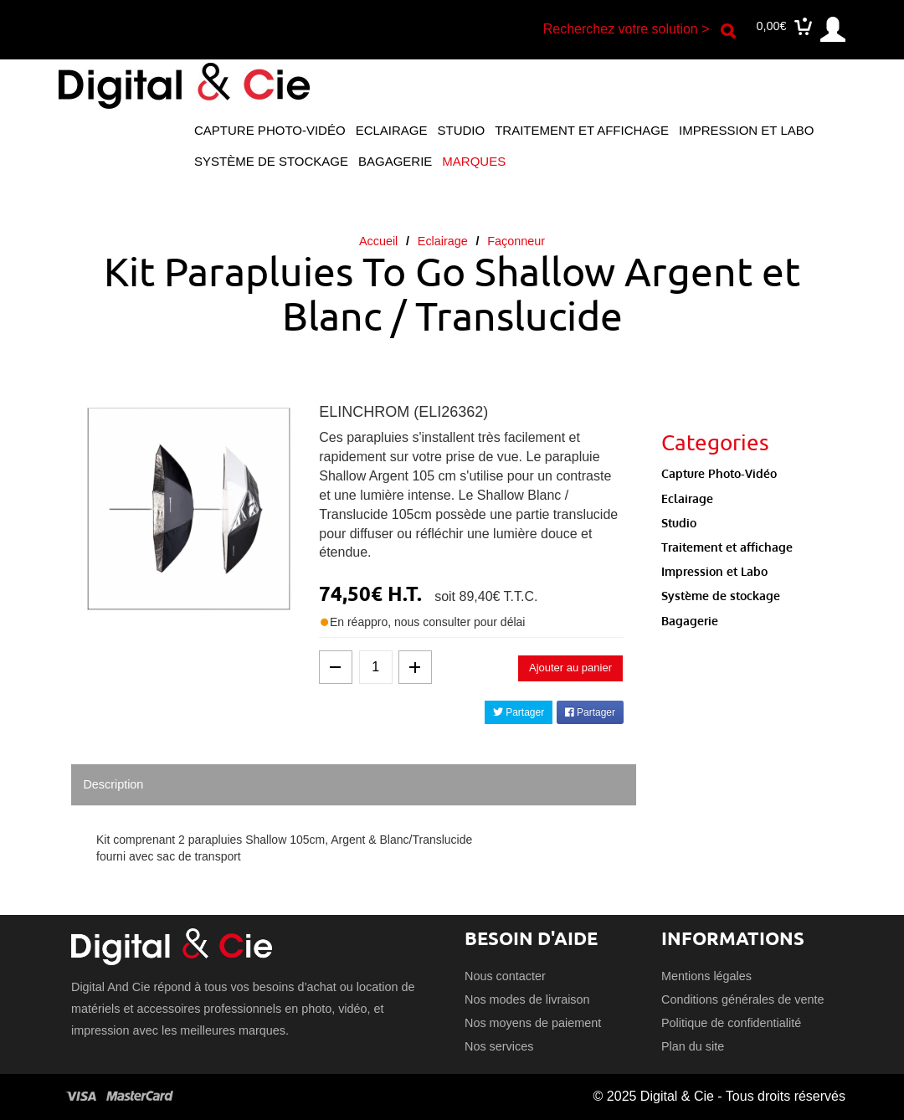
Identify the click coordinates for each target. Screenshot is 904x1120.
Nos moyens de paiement (533, 1023)
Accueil (378, 241)
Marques (474, 161)
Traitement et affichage (582, 130)
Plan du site (692, 1046)
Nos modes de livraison (527, 999)
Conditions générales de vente (742, 999)
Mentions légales (706, 976)
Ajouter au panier (570, 667)
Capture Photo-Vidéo (270, 130)
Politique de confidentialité (731, 1023)
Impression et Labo (746, 130)
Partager (518, 712)
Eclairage (392, 130)
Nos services (499, 1046)
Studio (461, 130)
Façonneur (516, 241)
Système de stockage (271, 161)
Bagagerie (395, 161)
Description (113, 784)
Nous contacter (505, 976)
